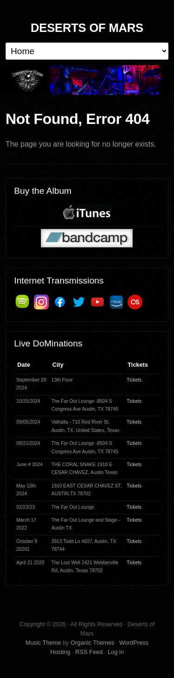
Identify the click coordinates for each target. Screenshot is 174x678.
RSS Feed (89, 651)
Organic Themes (92, 642)
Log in (116, 651)
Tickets (134, 379)
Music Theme (43, 642)
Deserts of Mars (87, 27)
